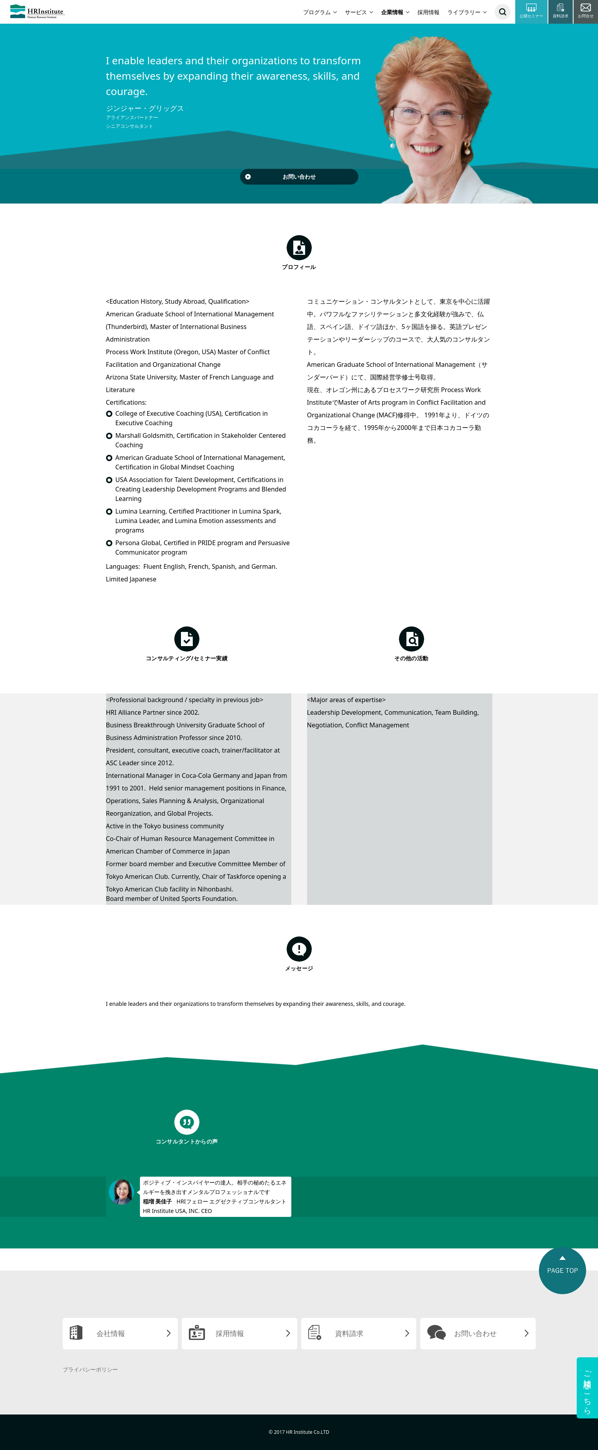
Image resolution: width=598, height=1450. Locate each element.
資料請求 (349, 1333)
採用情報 (428, 12)
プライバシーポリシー (90, 1369)
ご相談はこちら (587, 1388)
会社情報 (111, 1333)
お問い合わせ (299, 176)
